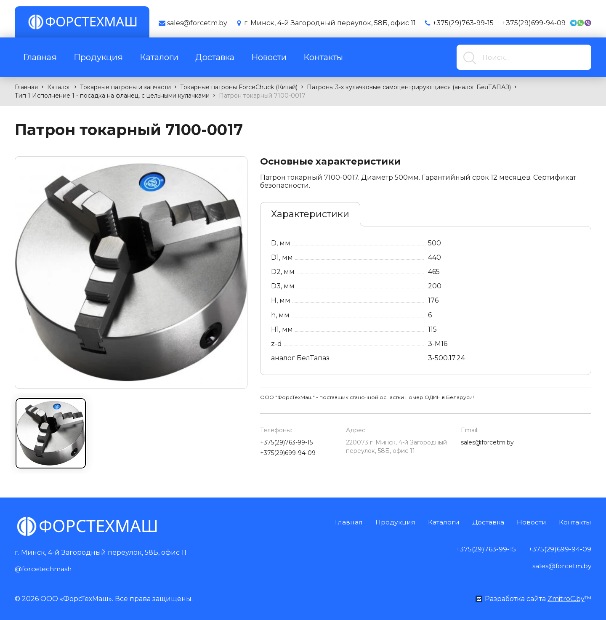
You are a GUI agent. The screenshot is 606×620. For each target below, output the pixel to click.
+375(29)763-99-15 (463, 23)
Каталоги (159, 57)
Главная (40, 57)
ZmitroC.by (566, 598)
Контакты (323, 57)
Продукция (98, 57)
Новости (269, 57)
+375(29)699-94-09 (534, 23)
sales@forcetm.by (487, 442)
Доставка (214, 57)
